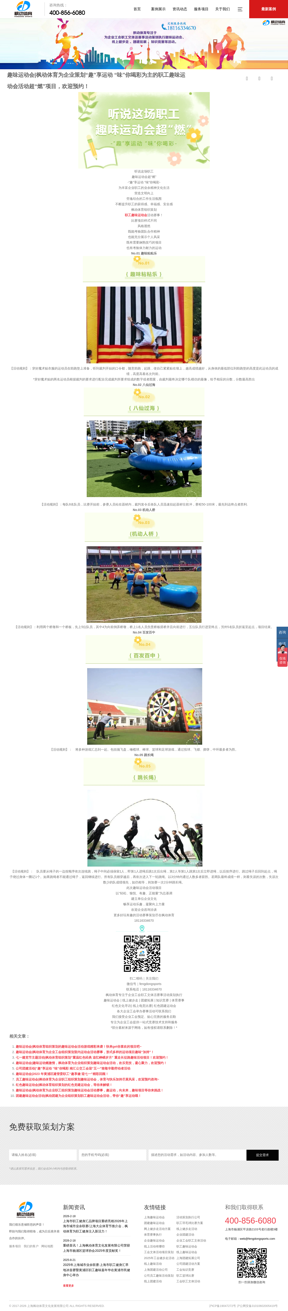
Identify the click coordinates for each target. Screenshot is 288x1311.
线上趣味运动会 (186, 1252)
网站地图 (47, 1246)
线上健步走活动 (186, 1229)
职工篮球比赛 (185, 1275)
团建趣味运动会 (154, 1223)
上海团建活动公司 (156, 1269)
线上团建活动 (153, 1281)
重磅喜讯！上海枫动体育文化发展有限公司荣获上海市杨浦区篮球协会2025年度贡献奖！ (97, 1245)
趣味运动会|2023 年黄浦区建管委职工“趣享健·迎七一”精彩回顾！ (62, 1074)
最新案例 (268, 9)
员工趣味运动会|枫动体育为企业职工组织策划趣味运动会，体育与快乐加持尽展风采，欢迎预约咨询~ (87, 1079)
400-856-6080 (67, 12)
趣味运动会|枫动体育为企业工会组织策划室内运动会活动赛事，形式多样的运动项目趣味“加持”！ (85, 1052)
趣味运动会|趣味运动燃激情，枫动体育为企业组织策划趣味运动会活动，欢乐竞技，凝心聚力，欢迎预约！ (91, 1063)
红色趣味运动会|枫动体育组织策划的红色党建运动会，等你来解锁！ (64, 1085)
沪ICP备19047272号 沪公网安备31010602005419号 (243, 1306)
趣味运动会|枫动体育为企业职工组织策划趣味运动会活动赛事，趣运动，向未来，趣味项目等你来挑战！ (90, 1090)
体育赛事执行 (153, 1234)
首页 (137, 9)
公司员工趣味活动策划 (159, 1275)
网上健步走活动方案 (157, 1229)
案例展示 (158, 9)
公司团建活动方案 (188, 1263)
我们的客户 (31, 1246)
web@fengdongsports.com (257, 1238)
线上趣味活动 (153, 1263)
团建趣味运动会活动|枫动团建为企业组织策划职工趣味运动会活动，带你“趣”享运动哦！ (78, 1096)
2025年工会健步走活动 (159, 1258)
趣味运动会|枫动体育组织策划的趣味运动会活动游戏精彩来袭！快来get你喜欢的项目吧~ (78, 1046)
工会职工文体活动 (188, 1281)
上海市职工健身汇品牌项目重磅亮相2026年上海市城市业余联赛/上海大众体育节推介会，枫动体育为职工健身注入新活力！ (97, 1223)
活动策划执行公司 (188, 1217)
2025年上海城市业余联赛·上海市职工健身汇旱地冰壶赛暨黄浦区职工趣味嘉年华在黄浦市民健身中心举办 (97, 1267)
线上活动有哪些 (154, 1246)
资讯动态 (180, 9)
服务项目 (201, 9)
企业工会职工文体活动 (191, 1240)
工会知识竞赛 (185, 1269)
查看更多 (68, 1285)
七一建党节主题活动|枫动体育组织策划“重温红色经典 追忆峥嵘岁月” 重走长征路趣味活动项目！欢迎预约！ (92, 1057)
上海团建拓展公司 (188, 1258)
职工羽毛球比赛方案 (189, 1223)
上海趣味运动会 (154, 1217)
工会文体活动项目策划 (159, 1252)
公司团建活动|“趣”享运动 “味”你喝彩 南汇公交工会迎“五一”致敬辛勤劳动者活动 (73, 1068)
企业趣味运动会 (154, 1240)
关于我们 (222, 9)
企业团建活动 (185, 1234)
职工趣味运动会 (136, 215)
